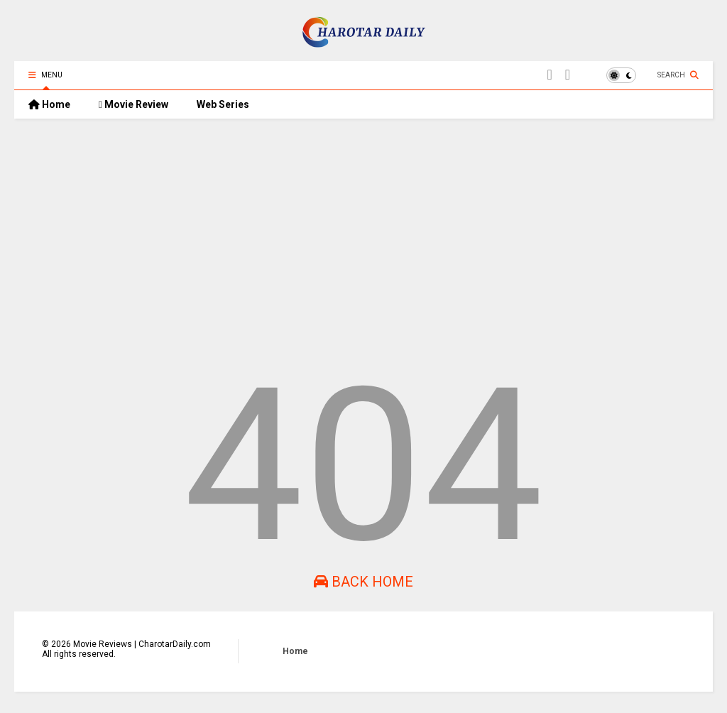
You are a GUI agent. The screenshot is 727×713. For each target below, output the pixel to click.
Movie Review (133, 104)
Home (49, 104)
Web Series (223, 104)
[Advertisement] (363, 239)
